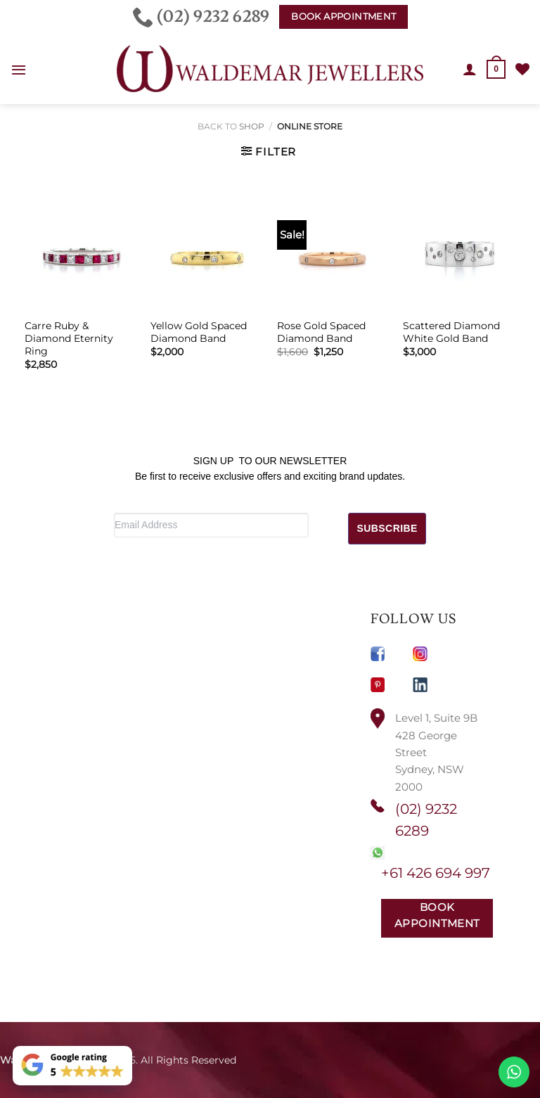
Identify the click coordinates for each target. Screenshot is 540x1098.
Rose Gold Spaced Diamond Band (321, 332)
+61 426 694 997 (435, 872)
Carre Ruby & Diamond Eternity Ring (69, 338)
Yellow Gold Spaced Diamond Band (198, 332)
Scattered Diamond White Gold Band (451, 332)
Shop (251, 126)
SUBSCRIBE (387, 528)
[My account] (470, 68)
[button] (19, 70)
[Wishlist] (522, 68)
